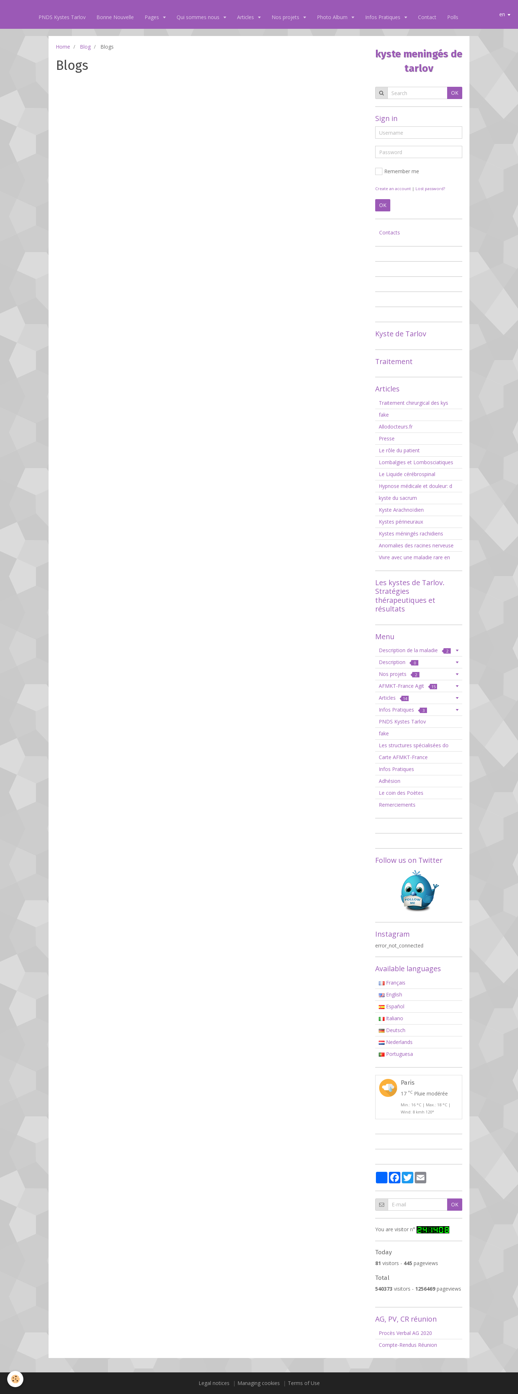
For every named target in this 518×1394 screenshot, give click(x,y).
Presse (387, 438)
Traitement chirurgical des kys (413, 402)
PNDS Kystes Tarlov (62, 17)
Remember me (397, 171)
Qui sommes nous (199, 17)
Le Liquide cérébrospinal (407, 474)
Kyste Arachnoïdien (401, 509)
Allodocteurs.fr (396, 426)
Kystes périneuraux (401, 521)
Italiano (391, 1018)
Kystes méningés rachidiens (411, 533)
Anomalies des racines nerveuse (416, 545)
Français (392, 982)
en (502, 14)
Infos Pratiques (383, 17)
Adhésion (389, 780)
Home (63, 46)
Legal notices (214, 1383)
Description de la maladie (415, 650)
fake (384, 414)
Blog (85, 46)
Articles (246, 17)
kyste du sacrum (398, 497)
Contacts (389, 232)
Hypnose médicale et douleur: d (415, 486)
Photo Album (333, 17)
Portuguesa (396, 1053)
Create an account (393, 188)
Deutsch (392, 1030)
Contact (427, 17)
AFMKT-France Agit (408, 685)
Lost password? (430, 188)
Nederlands (396, 1042)
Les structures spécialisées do (414, 745)
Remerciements (397, 804)
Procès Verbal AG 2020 (405, 1333)
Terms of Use (304, 1383)
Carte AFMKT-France (403, 757)
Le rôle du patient (399, 450)
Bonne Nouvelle (115, 17)
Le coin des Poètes (401, 792)
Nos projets (286, 17)
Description (398, 662)
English (390, 994)
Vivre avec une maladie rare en (414, 557)
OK (454, 92)
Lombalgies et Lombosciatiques (416, 462)
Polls (452, 17)
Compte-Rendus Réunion (408, 1344)
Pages (152, 17)
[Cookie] (15, 1379)
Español (391, 1006)
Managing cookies (258, 1383)
